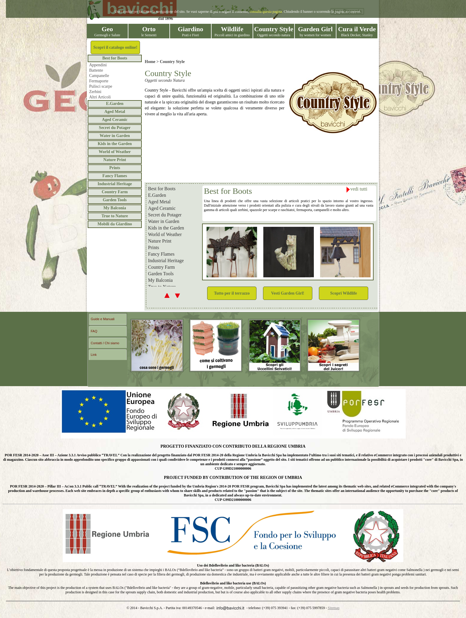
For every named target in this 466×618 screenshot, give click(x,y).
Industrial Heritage (114, 184)
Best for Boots (114, 58)
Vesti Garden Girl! (287, 293)
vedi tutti (356, 189)
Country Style (172, 61)
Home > (152, 61)
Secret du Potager (114, 127)
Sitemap (333, 608)
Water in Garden (115, 135)
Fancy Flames (115, 176)
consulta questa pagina (266, 12)
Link (94, 354)
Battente (96, 70)
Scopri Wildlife (343, 293)
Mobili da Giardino (114, 224)
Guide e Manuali (102, 319)
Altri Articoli (100, 97)
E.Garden (115, 103)
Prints (114, 168)
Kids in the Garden (115, 143)
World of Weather (115, 152)
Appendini (98, 65)
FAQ (94, 331)
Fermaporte (98, 81)
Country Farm (115, 192)
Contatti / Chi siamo (105, 343)
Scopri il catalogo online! (115, 47)
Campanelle (99, 75)
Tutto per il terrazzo (232, 293)
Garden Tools (115, 200)
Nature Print (114, 160)
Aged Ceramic (114, 119)
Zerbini (95, 91)
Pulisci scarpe (100, 86)
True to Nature (115, 216)
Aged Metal (114, 111)
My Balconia (114, 208)
